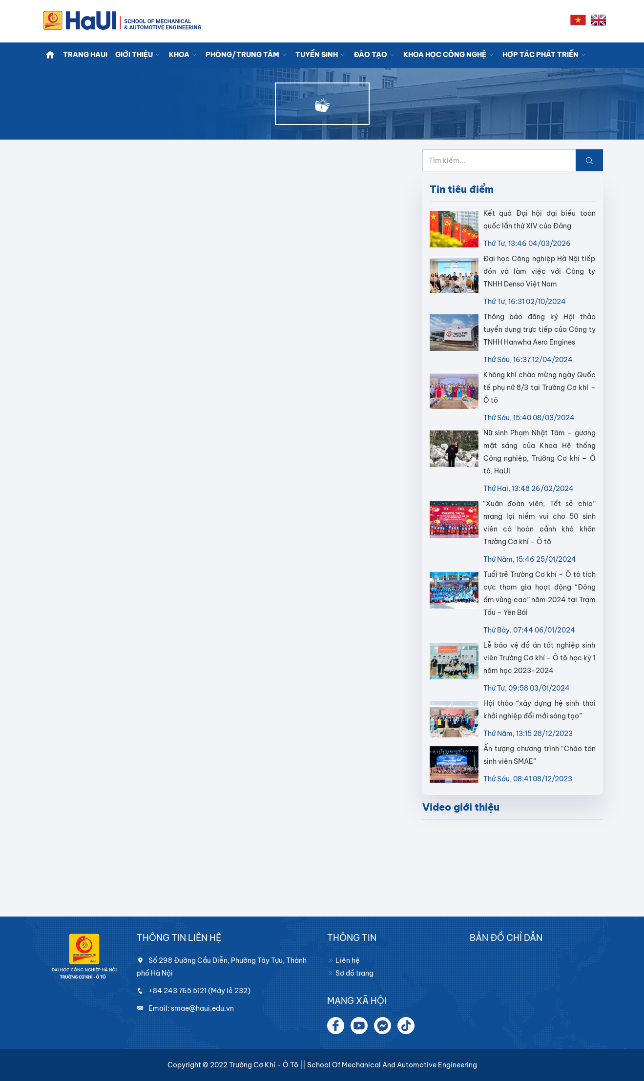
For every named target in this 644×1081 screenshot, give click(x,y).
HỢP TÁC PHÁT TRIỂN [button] (544, 54)
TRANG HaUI (85, 54)
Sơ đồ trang (350, 973)
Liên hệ (343, 960)
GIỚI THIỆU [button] (138, 54)
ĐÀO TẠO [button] (374, 54)
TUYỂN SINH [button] (320, 54)
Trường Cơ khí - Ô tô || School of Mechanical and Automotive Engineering (353, 1065)
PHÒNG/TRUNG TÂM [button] (247, 54)
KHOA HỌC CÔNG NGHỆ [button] (449, 54)
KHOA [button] (183, 54)
